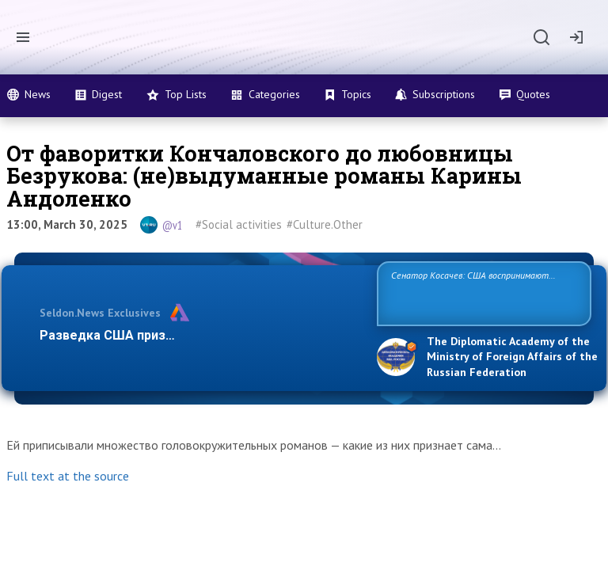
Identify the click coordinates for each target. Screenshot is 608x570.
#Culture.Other (325, 224)
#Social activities (239, 224)
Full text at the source (67, 476)
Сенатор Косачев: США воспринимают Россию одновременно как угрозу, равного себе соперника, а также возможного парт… (481, 292)
